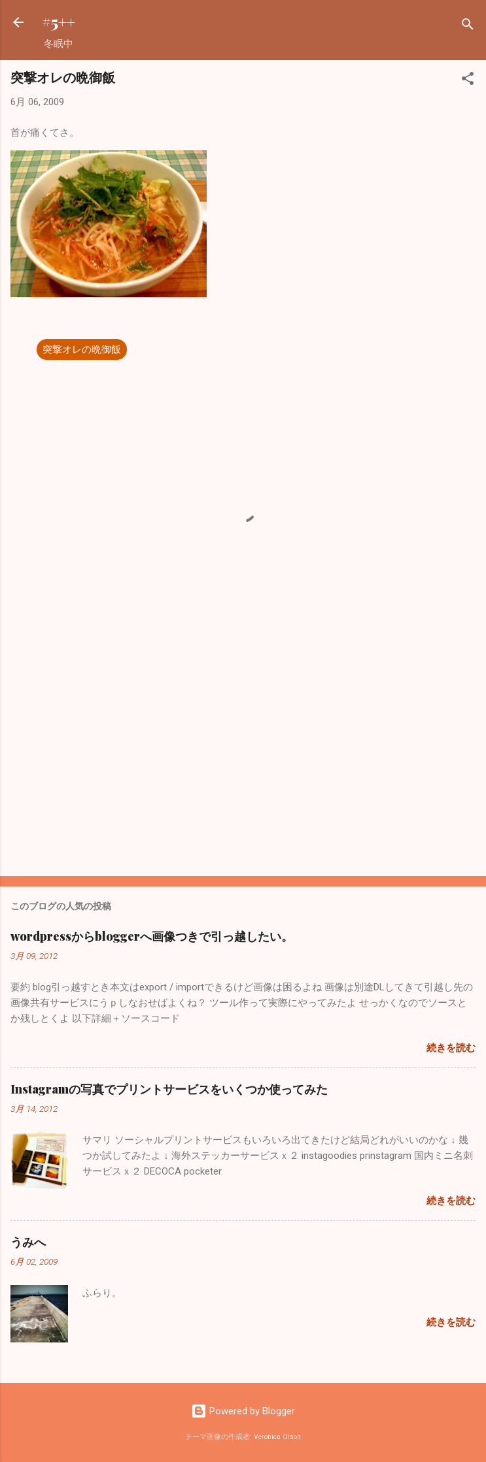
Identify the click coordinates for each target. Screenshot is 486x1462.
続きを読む (451, 1048)
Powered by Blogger (243, 1411)
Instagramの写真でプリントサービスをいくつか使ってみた (169, 1089)
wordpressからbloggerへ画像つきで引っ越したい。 (151, 936)
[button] (468, 81)
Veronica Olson (277, 1437)
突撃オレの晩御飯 (82, 349)
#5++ (58, 22)
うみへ (28, 1242)
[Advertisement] (243, 763)
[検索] (468, 26)
